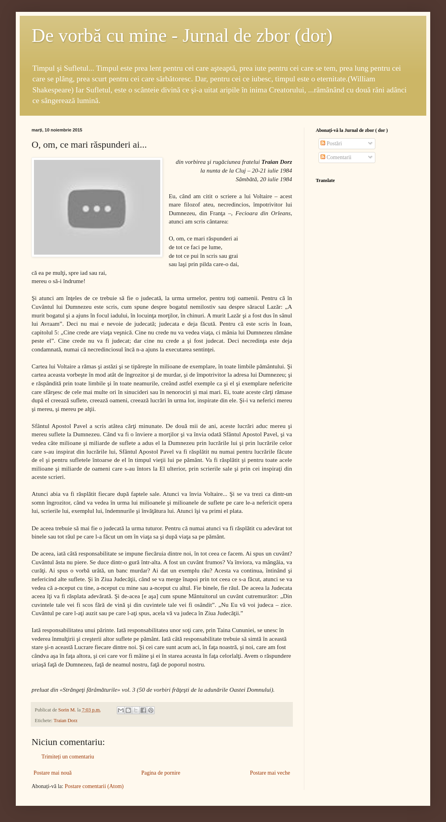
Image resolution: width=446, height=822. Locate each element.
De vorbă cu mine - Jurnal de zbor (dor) (182, 35)
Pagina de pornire (160, 773)
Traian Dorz (66, 720)
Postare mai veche (270, 773)
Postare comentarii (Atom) (94, 786)
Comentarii (336, 157)
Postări (331, 143)
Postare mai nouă (52, 773)
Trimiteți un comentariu (67, 757)
